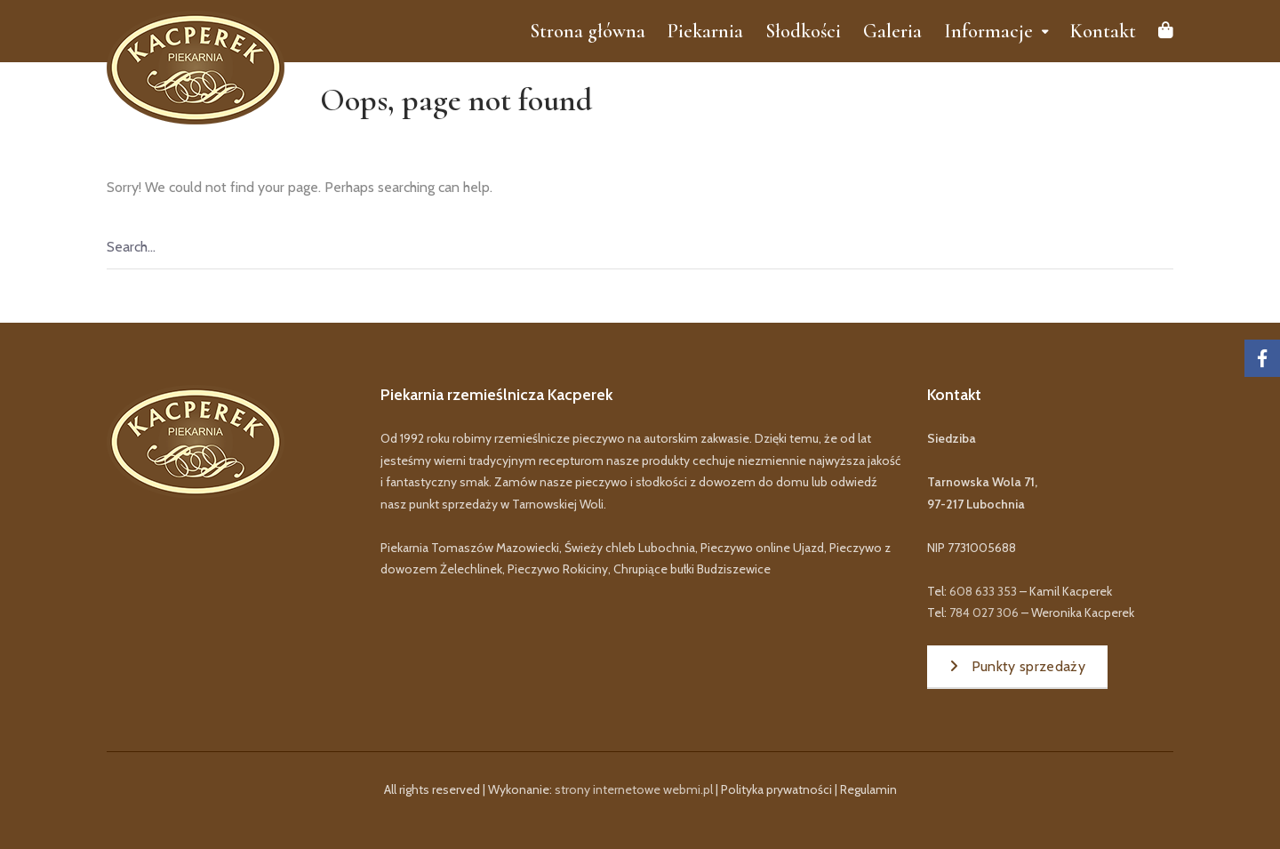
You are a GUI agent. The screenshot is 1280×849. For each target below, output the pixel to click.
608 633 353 (983, 591)
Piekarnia (705, 31)
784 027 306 (984, 613)
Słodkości (803, 31)
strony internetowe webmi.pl (634, 789)
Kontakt (1103, 31)
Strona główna (587, 31)
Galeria (892, 31)
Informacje (988, 31)
